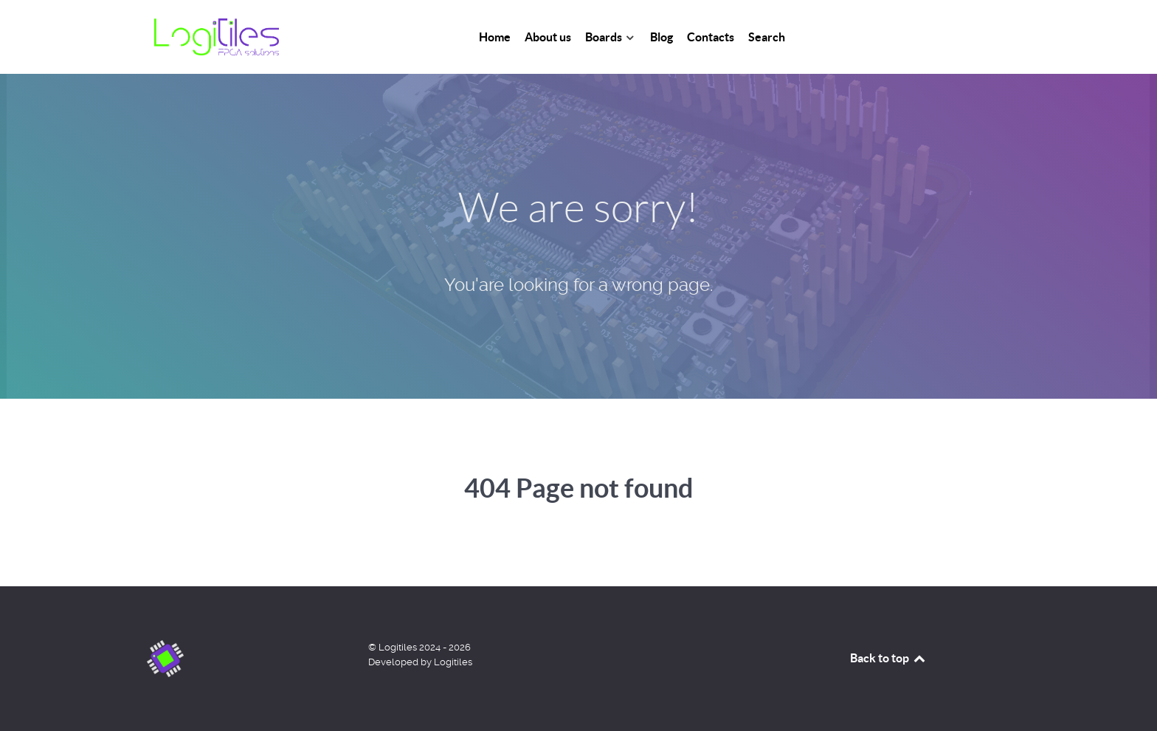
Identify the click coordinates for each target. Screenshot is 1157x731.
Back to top (888, 658)
